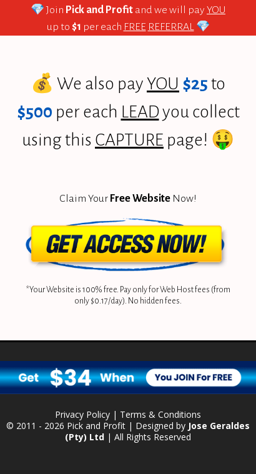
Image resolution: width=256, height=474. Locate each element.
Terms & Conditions (160, 414)
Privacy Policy (82, 414)
